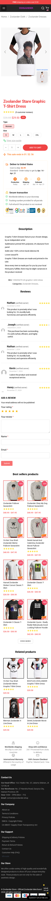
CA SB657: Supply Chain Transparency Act (19, 825)
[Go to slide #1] (18, 90)
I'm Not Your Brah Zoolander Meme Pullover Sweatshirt (11, 543)
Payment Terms (8, 841)
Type (5, 122)
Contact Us (6, 849)
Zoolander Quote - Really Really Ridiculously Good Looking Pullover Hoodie (37, 625)
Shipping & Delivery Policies (13, 837)
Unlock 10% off (46, 889)
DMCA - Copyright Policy (12, 821)
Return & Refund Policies (12, 845)
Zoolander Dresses (37, 16)
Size (5, 131)
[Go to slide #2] (32, 90)
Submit (7, 463)
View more (25, 641)
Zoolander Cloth (17, 16)
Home (4, 16)
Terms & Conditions (10, 813)
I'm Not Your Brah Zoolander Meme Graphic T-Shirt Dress (12, 683)
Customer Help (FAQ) (11, 852)
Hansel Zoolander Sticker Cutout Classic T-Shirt (13, 585)
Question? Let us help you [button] (38, 898)
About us (6, 810)
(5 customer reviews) (24, 112)
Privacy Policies (8, 817)
